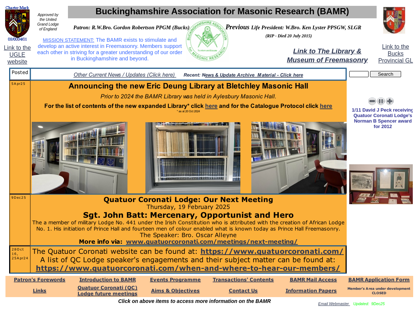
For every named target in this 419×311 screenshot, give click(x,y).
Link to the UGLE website (17, 55)
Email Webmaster (334, 303)
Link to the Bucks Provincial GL (395, 54)
